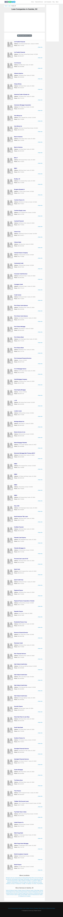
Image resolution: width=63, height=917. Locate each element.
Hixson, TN (14, 883)
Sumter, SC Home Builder (22, 894)
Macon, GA (25, 880)
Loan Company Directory (28, 908)
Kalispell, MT (9, 882)
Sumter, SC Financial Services (33, 894)
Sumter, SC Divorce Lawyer (12, 894)
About (57, 1)
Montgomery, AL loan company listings (13, 877)
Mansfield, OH (16, 882)
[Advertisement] (24, 22)
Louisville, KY (34, 880)
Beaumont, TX (20, 883)
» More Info (40, 47)
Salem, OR (31, 882)
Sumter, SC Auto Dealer (35, 890)
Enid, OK (21, 882)
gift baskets (40, 883)
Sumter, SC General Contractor (22, 891)
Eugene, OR (26, 882)
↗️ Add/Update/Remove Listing (24, 35)
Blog (54, 1)
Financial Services (39, 1)
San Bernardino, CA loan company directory (32, 879)
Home (32, 1)
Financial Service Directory (16, 908)
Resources (49, 908)
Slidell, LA (39, 880)
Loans (9, 5)
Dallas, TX (25, 883)
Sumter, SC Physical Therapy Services (21, 893)
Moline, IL (30, 880)
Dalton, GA (21, 880)
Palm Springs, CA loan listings (17, 879)
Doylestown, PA (36, 882)
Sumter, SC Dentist (17, 890)
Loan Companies (47, 1)
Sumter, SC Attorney (10, 890)
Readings (36, 908)
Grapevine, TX (30, 883)
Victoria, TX (35, 883)
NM (13, 882)
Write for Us (44, 908)
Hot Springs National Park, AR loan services (29, 877)
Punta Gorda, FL (15, 880)
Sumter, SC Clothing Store (33, 891)
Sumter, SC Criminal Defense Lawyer (36, 893)
